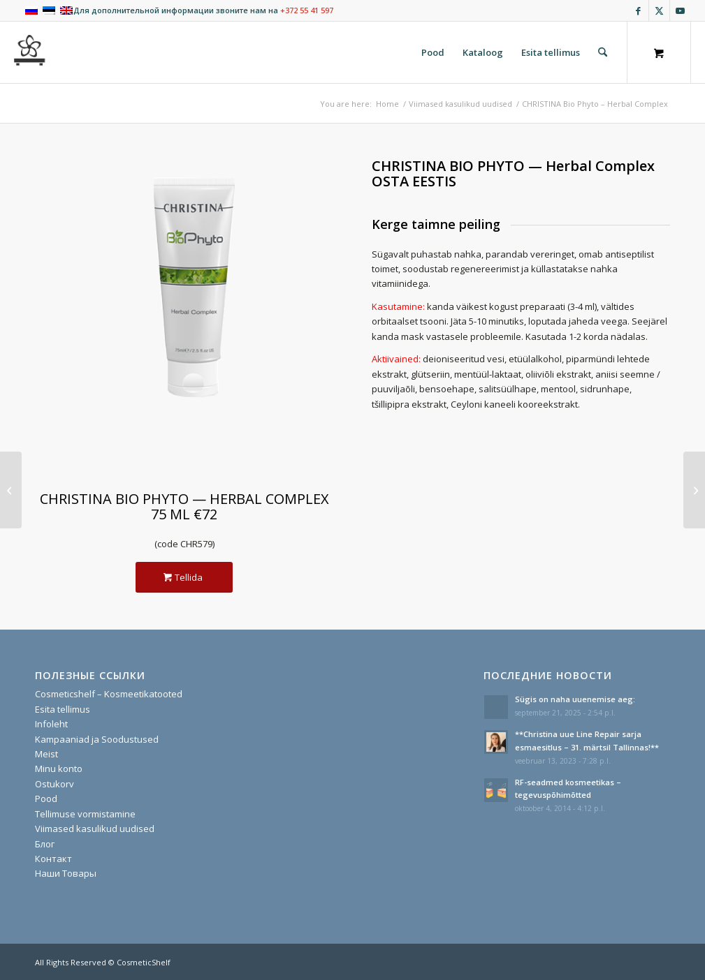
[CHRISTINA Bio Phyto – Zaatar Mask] (11, 490)
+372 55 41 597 (306, 10)
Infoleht (51, 724)
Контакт (53, 858)
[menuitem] (432, 52)
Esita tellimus (62, 709)
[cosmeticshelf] (30, 52)
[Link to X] (659, 10)
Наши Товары (65, 873)
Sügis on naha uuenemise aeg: (575, 699)
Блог (44, 844)
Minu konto (58, 768)
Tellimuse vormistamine (85, 814)
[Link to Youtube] (680, 10)
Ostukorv (54, 784)
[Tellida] (184, 577)
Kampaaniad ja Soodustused (97, 739)
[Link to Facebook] (638, 10)
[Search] (602, 52)
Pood (46, 798)
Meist (46, 754)
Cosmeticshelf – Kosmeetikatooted (108, 694)
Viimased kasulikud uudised (94, 828)
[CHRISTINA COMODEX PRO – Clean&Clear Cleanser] (694, 490)
